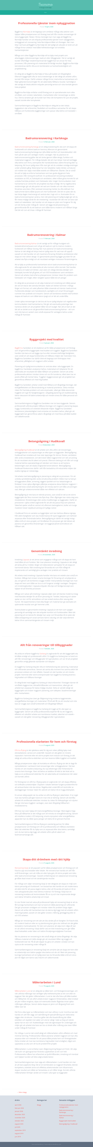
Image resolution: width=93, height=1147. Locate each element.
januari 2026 (19, 1111)
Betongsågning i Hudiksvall (46, 441)
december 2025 (20, 1114)
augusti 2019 (19, 1133)
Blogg (39, 1105)
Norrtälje (26, 32)
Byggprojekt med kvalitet (46, 339)
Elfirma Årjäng (20, 750)
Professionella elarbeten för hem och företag (47, 741)
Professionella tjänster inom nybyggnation (46, 23)
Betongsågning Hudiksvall (25, 450)
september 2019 (20, 1130)
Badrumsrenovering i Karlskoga (46, 138)
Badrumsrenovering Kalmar (26, 243)
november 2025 (20, 1118)
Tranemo (45, 4)
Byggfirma (19, 348)
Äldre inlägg (22, 1092)
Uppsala (26, 559)
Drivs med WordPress (37, 1144)
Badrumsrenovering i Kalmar (46, 235)
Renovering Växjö (21, 868)
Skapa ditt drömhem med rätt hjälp (46, 859)
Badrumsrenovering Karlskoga (27, 147)
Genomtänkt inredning (46, 551)
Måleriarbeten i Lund (46, 982)
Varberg (43, 653)
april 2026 (18, 1105)
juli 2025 (17, 1127)
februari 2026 (19, 1108)
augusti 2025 (19, 1124)
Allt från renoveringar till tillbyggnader (46, 645)
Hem (45, 12)
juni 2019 (18, 1137)
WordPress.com (56, 1144)
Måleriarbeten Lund (23, 991)
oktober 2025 (19, 1121)
